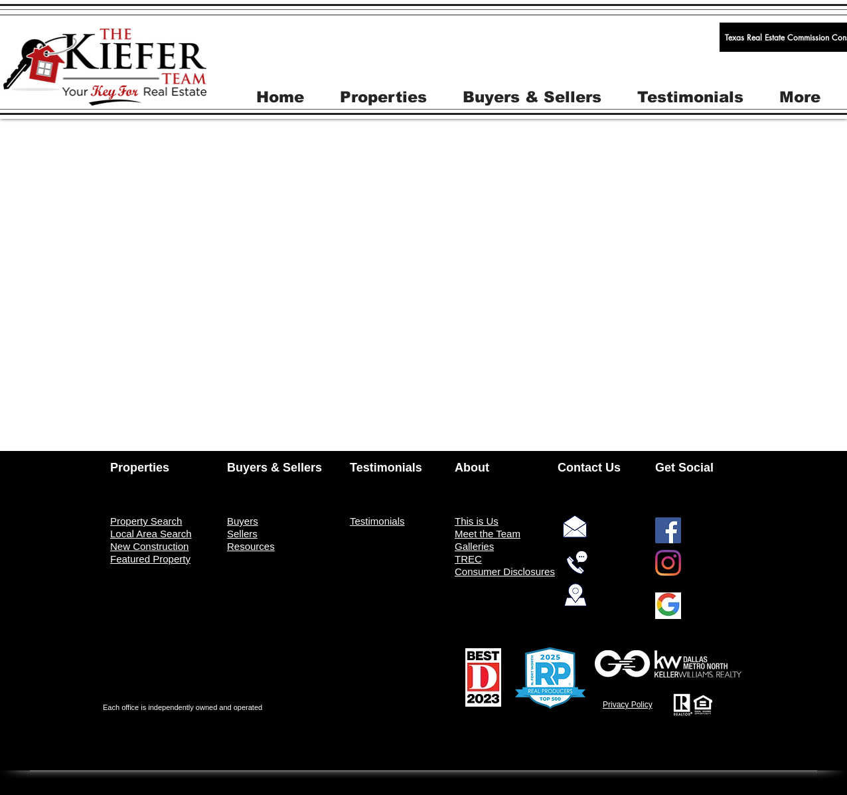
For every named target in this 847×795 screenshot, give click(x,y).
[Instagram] (668, 563)
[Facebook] (668, 530)
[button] (383, 96)
